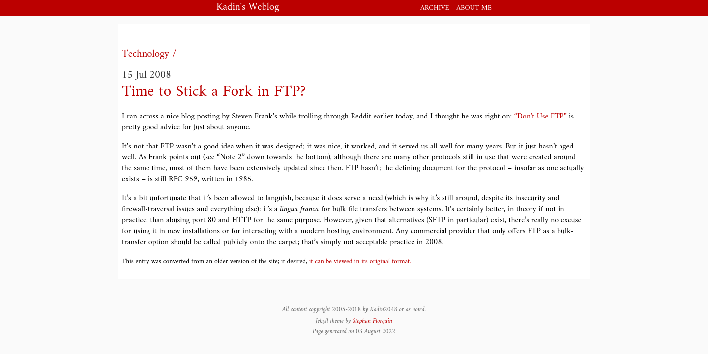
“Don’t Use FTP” (540, 116)
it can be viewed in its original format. (360, 261)
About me (474, 8)
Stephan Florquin (372, 321)
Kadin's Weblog (247, 8)
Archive (434, 8)
